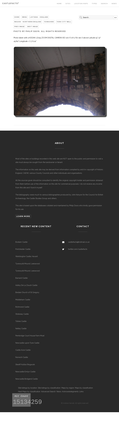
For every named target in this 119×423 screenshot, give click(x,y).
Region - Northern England (27, 22)
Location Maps (81, 3)
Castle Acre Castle (22, 350)
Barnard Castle (21, 278)
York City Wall (64, 22)
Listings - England (39, 17)
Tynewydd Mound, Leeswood (27, 264)
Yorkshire (49, 22)
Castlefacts (10, 3)
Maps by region (67, 388)
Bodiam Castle (21, 242)
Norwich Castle (21, 357)
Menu (24, 17)
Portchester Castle (22, 249)
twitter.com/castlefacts (77, 249)
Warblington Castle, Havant (26, 256)
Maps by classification (84, 388)
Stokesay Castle (22, 314)
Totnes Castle (20, 321)
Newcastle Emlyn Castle (25, 372)
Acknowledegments (70, 391)
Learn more (23, 216)
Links (81, 391)
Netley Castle (20, 328)
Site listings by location (27, 388)
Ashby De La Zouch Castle (26, 285)
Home (59, 3)
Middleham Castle (22, 300)
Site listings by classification (49, 388)
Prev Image (19, 26)
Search (104, 3)
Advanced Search (48, 391)
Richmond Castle (22, 307)
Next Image (32, 26)
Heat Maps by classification (29, 391)
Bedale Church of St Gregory (27, 292)
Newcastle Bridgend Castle (26, 379)
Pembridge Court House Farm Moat (29, 336)
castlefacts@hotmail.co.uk (79, 242)
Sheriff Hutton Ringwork (25, 364)
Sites (67, 3)
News (114, 3)
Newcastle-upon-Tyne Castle (27, 343)
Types (94, 3)
